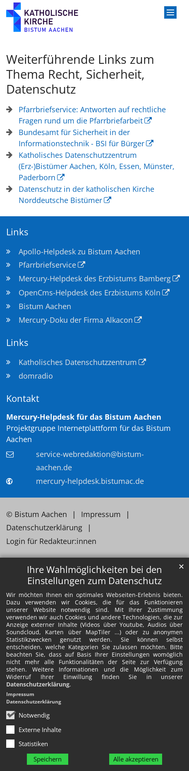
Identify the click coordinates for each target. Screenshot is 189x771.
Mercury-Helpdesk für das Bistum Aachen (83, 417)
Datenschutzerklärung (37, 684)
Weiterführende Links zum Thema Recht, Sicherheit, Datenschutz (80, 74)
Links (17, 231)
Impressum (20, 694)
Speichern (47, 759)
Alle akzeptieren (135, 759)
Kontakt (22, 398)
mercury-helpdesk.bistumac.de (90, 481)
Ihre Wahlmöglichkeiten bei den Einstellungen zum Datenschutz (94, 575)
